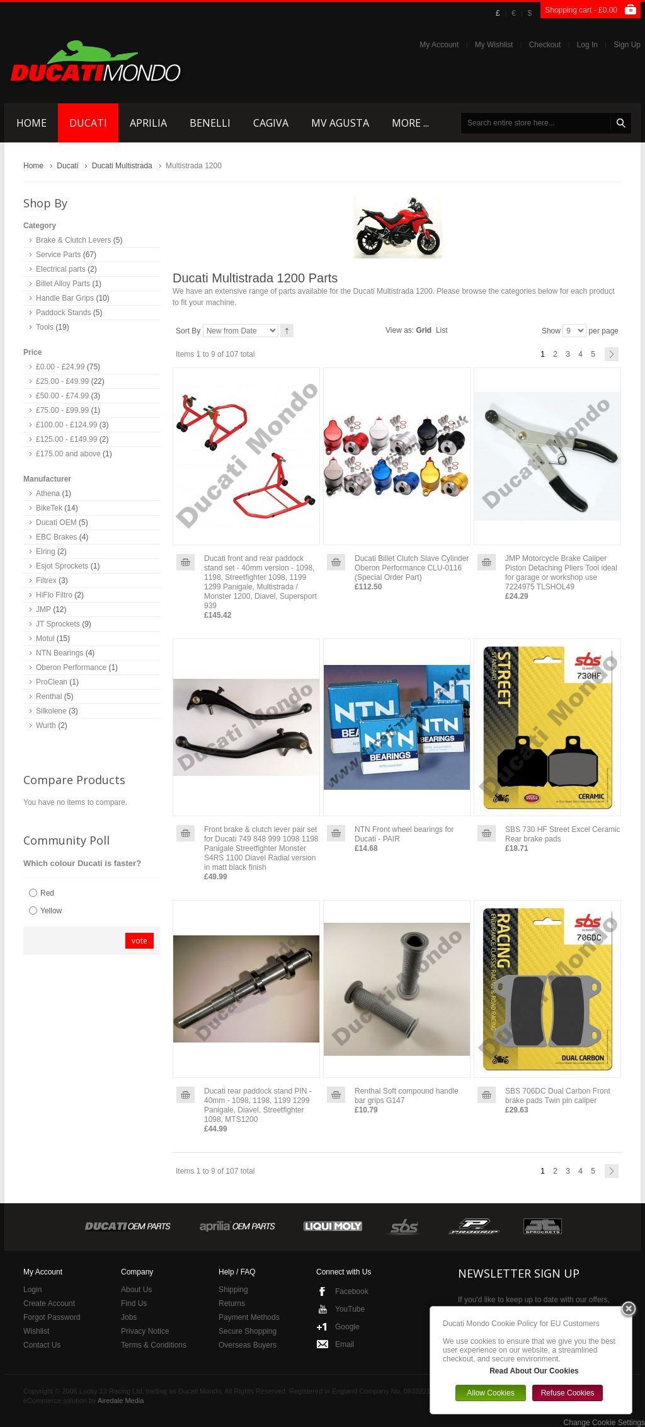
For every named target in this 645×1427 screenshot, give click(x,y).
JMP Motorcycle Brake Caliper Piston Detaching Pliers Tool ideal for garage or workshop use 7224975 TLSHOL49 (561, 572)
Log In (587, 44)
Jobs (129, 1317)
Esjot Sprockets (62, 566)
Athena (48, 493)
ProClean (51, 682)
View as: (399, 330)
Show (551, 330)
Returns (232, 1303)
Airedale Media (121, 1400)
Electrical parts (61, 269)
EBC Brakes (56, 537)
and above (68, 453)
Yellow (51, 910)
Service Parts (58, 254)
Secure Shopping (248, 1331)
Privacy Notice (145, 1331)
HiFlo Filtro (54, 595)
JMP (43, 609)
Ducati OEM (56, 522)
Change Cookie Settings (604, 1422)
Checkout (545, 44)
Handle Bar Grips (65, 298)
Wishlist (36, 1331)
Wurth (46, 725)
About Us (136, 1289)
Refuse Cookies (568, 1393)
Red (47, 893)
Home (33, 165)
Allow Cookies (490, 1393)
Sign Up (627, 44)
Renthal (49, 696)
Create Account (49, 1303)
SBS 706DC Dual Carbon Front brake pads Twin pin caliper (557, 1096)
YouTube (350, 1309)
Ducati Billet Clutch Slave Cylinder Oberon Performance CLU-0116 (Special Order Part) (412, 568)
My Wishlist (494, 44)
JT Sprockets (58, 624)
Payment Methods (249, 1317)
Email (344, 1344)
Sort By (188, 330)
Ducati (67, 165)
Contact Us (41, 1345)
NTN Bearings (59, 653)
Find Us (134, 1303)
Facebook (351, 1291)
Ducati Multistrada (122, 165)
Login (32, 1289)
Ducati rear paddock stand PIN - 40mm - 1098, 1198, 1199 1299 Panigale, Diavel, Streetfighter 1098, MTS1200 (258, 1105)
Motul (45, 638)
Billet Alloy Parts (63, 283)
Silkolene (51, 711)
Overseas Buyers (248, 1345)
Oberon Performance (71, 667)
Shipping (233, 1289)
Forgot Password (52, 1317)
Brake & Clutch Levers (73, 240)
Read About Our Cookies (534, 1370)
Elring (45, 551)
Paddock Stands (63, 312)
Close (628, 1309)
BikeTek (49, 508)
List (442, 330)
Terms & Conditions (153, 1345)
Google (347, 1326)
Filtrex (46, 580)
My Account (439, 44)
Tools (45, 327)
